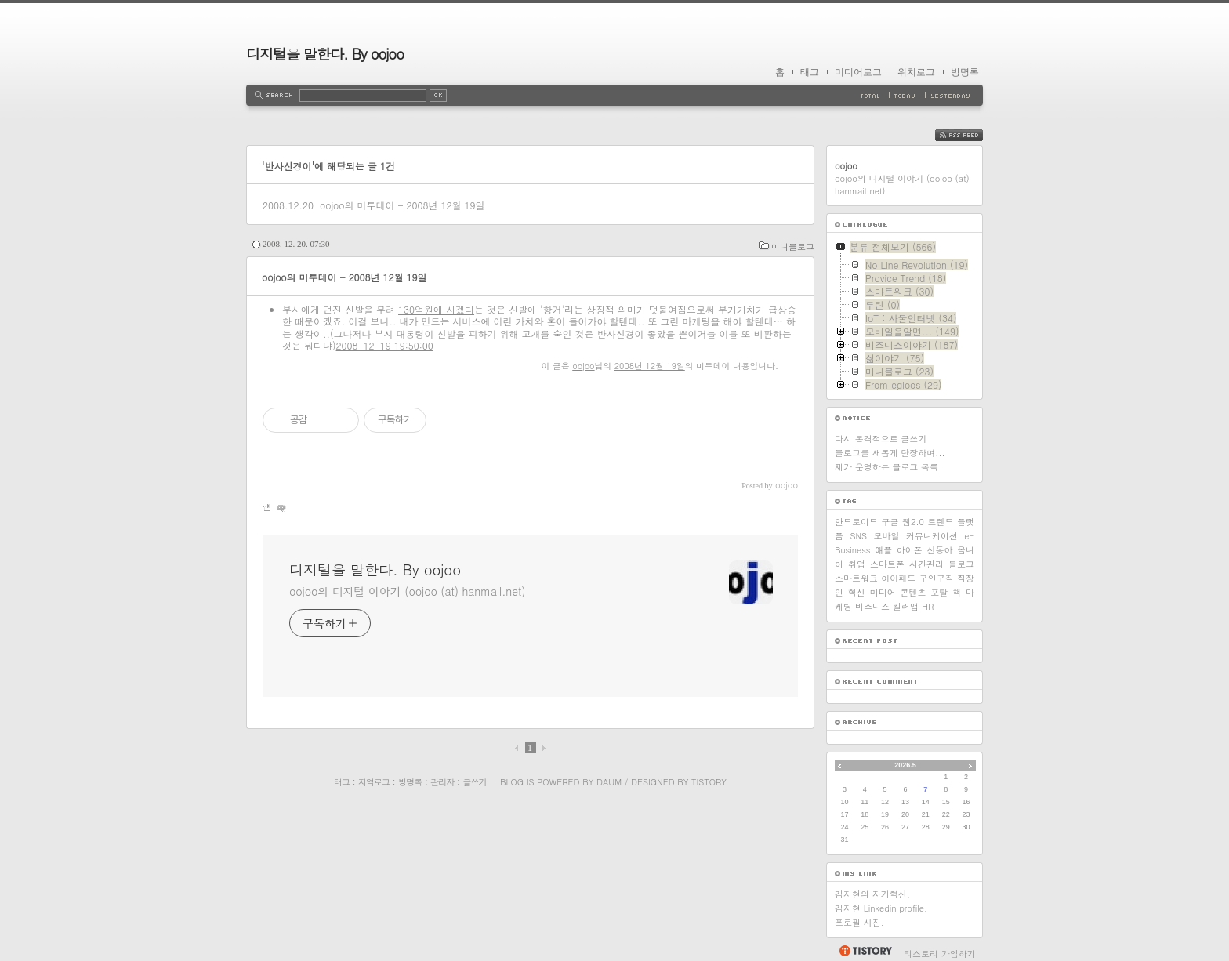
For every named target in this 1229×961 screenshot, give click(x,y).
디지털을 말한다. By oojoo (325, 53)
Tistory (709, 782)
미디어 (883, 592)
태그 (809, 72)
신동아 (939, 550)
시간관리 (926, 564)
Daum (609, 782)
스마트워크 (856, 578)
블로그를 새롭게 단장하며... (890, 453)
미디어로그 (858, 72)
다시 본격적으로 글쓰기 (880, 438)
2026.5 (905, 765)
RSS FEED (971, 135)
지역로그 (374, 782)
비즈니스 (872, 606)
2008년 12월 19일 (649, 366)
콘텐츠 (913, 592)
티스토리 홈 (865, 950)
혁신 (856, 592)
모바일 (887, 536)
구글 (890, 522)
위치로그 (916, 72)
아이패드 (898, 578)
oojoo (583, 366)
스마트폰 (887, 564)
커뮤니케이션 (932, 536)
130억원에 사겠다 (436, 309)
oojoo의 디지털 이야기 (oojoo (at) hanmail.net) (407, 591)
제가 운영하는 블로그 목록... (891, 467)
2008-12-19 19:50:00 (384, 345)
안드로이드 (856, 522)
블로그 (961, 564)
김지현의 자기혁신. (872, 894)
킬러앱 (906, 606)
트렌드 (941, 522)
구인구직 (936, 578)
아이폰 (910, 550)
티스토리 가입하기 (940, 953)
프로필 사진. (859, 922)
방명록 (965, 72)
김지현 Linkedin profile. (881, 908)
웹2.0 (913, 522)
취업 (856, 564)
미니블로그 (792, 246)
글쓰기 (474, 782)
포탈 (939, 592)
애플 (883, 550)
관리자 (442, 782)
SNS (858, 536)
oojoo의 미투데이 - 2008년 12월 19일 (402, 205)
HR (928, 606)
